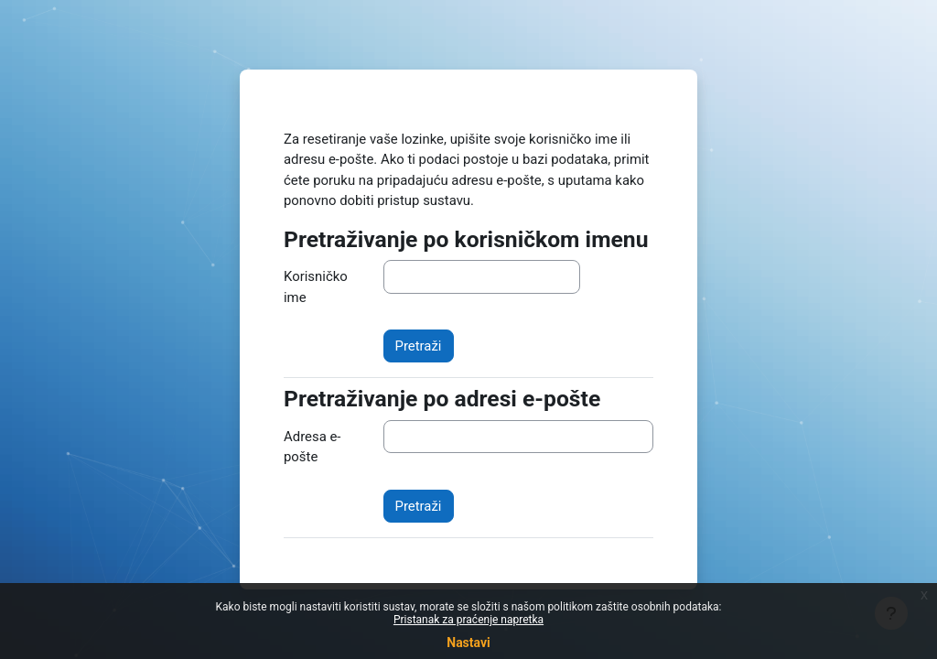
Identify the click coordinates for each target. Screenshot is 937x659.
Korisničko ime (316, 286)
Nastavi (468, 642)
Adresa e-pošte (312, 446)
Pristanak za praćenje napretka (468, 619)
